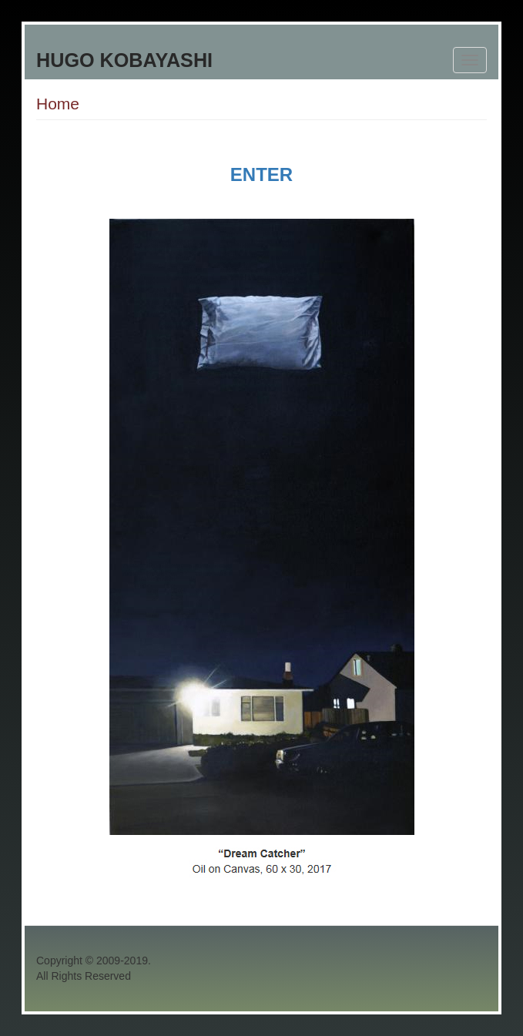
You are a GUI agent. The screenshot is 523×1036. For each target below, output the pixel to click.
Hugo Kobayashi (124, 60)
